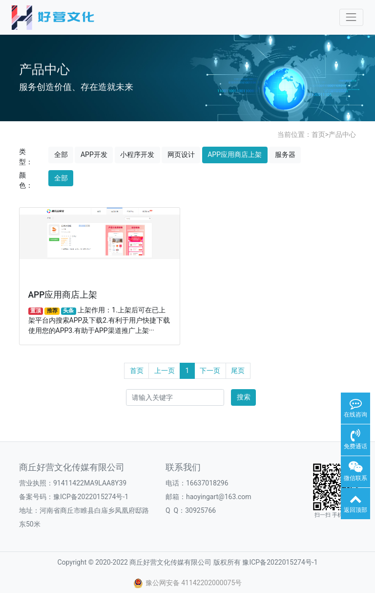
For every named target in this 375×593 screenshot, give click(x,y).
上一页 (164, 370)
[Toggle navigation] (351, 17)
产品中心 (342, 134)
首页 (318, 134)
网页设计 (181, 154)
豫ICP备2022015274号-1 (90, 497)
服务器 (285, 154)
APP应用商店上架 (235, 154)
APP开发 (94, 154)
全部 (61, 154)
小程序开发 (137, 154)
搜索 (243, 397)
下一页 (210, 370)
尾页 (238, 370)
